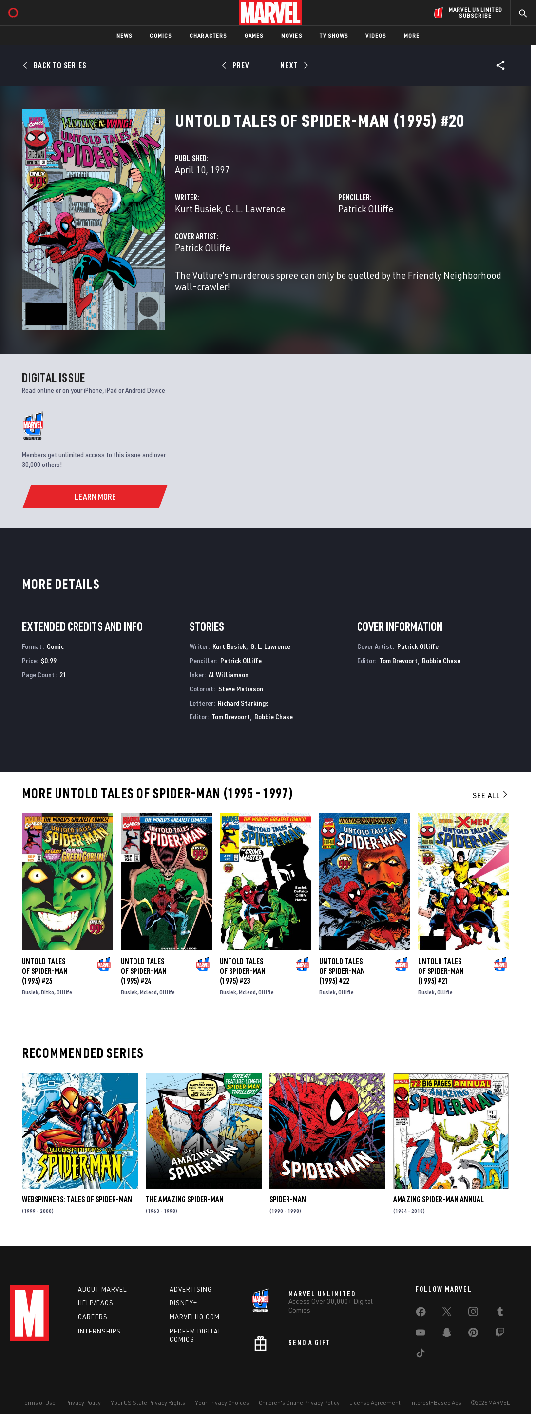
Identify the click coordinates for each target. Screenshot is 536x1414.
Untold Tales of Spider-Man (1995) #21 (441, 971)
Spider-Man (287, 1199)
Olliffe (64, 992)
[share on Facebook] (421, 1314)
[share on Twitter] (447, 1313)
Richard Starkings (243, 703)
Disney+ (183, 1303)
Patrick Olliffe (365, 208)
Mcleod (148, 992)
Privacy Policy (83, 1402)
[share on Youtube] (420, 1334)
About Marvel (102, 1289)
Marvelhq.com (195, 1317)
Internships (99, 1331)
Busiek (30, 992)
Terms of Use (38, 1402)
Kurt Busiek (198, 208)
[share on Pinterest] (473, 1334)
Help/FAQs (96, 1303)
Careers (93, 1317)
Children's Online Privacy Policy (299, 1402)
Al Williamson (229, 674)
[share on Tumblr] (500, 1313)
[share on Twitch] (500, 1334)
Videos (375, 35)
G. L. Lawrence (255, 208)
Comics (161, 35)
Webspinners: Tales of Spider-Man (77, 1199)
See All (491, 795)
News (124, 35)
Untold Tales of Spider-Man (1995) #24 (144, 971)
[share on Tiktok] (420, 1355)
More (412, 35)
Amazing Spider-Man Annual (438, 1199)
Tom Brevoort (230, 716)
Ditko (47, 992)
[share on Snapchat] (447, 1334)
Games (254, 35)
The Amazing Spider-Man (185, 1199)
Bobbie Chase (273, 716)
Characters (208, 35)
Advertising (191, 1289)
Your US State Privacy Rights (148, 1402)
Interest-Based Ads (435, 1402)
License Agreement (375, 1402)
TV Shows (334, 35)
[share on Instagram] (473, 1313)
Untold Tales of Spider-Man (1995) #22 (342, 971)
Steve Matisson (240, 689)
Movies (291, 35)
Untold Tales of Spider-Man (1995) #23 (243, 971)
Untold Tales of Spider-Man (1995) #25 (45, 971)
